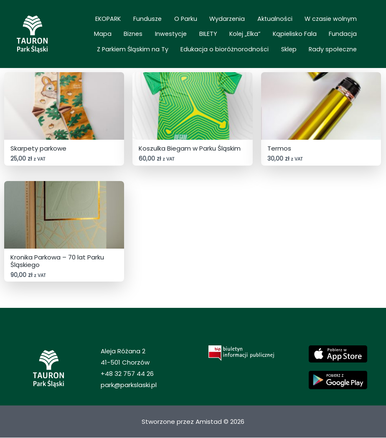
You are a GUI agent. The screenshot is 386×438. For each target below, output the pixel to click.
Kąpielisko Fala (226, 34)
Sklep (298, 45)
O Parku (158, 22)
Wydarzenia (193, 22)
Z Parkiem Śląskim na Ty (324, 34)
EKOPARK (93, 22)
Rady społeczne (336, 45)
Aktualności (235, 22)
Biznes (350, 22)
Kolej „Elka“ (182, 34)
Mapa (326, 22)
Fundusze (126, 22)
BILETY (152, 34)
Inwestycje (121, 34)
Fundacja (268, 34)
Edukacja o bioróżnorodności (240, 45)
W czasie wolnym (285, 22)
